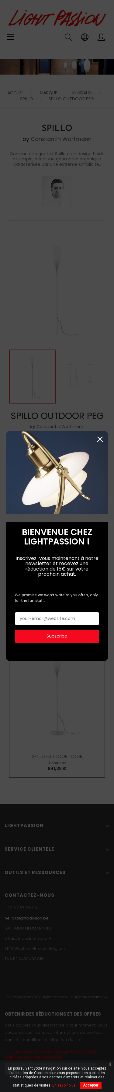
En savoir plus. (64, 1085)
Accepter (90, 1085)
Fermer (100, 438)
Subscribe (57, 635)
